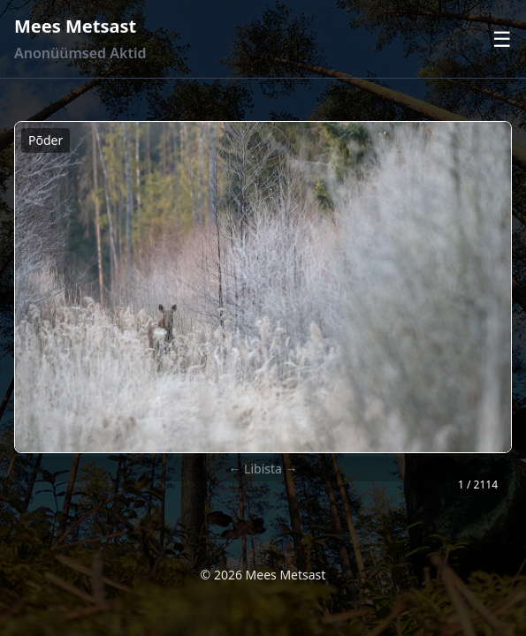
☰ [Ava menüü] (502, 39)
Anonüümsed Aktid (80, 53)
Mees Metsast (75, 26)
